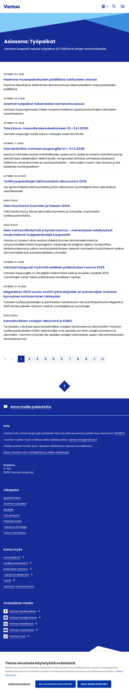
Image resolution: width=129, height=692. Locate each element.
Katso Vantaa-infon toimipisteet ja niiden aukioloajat (36, 452)
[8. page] (78, 359)
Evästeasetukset (19, 684)
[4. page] (45, 359)
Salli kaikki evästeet (94, 684)
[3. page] (37, 359)
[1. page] (21, 359)
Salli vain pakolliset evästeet (55, 684)
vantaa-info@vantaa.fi (83, 439)
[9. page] (86, 359)
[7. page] (70, 359)
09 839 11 (119, 433)
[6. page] (61, 359)
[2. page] (29, 359)
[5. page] (53, 359)
